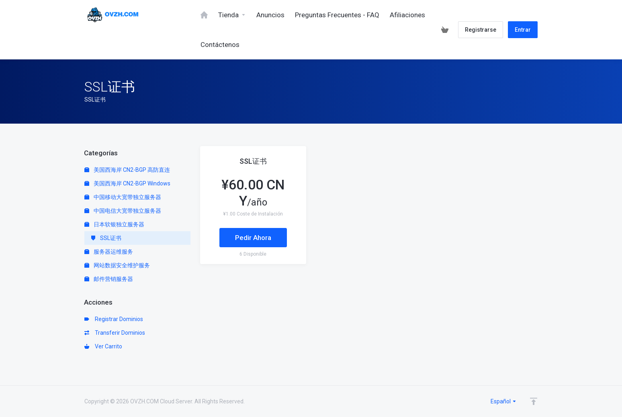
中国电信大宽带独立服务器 (122, 210)
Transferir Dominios (114, 333)
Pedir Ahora (253, 238)
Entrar (523, 29)
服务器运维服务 (108, 251)
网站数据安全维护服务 (117, 265)
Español (504, 401)
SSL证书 (106, 238)
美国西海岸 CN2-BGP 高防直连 (127, 170)
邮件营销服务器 (108, 279)
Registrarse (480, 29)
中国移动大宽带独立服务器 (122, 197)
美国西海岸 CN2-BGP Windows (127, 183)
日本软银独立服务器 (114, 224)
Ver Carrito (103, 346)
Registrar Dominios (113, 319)
